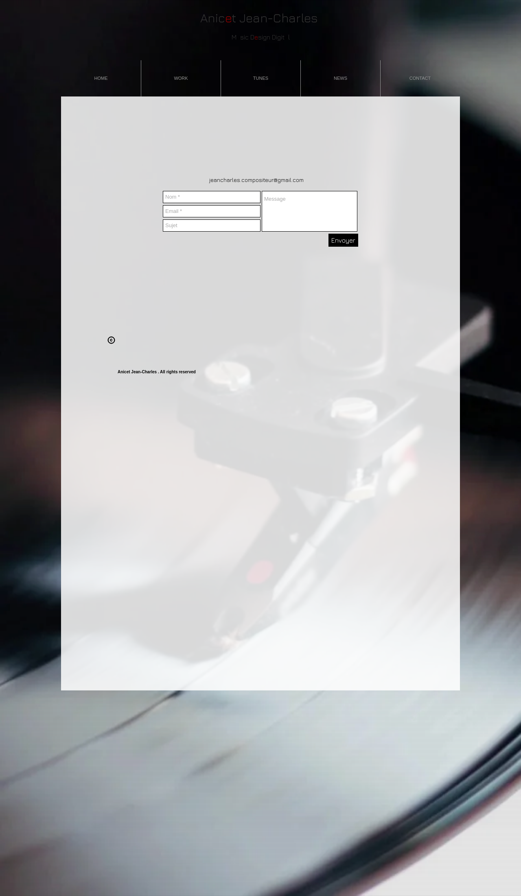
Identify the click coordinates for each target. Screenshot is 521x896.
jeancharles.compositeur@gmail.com (256, 179)
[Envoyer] (343, 240)
